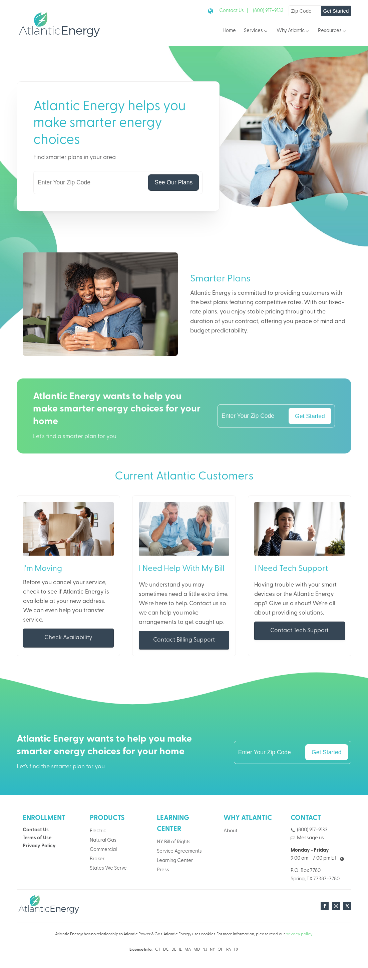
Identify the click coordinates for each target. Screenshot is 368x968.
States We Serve (108, 868)
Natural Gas (103, 840)
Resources (332, 31)
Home (229, 30)
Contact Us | (233, 10)
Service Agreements (179, 851)
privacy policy (299, 935)
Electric (98, 831)
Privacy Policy (39, 846)
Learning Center (175, 861)
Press (163, 870)
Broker (97, 859)
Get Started (336, 11)
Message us (310, 838)
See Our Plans (173, 182)
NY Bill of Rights (174, 842)
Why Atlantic (293, 31)
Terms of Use (37, 838)
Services (256, 31)
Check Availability (68, 638)
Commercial (103, 850)
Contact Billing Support (184, 640)
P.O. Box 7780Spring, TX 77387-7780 (315, 875)
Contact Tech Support (299, 631)
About (230, 831)
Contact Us (36, 830)
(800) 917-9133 (268, 10)
